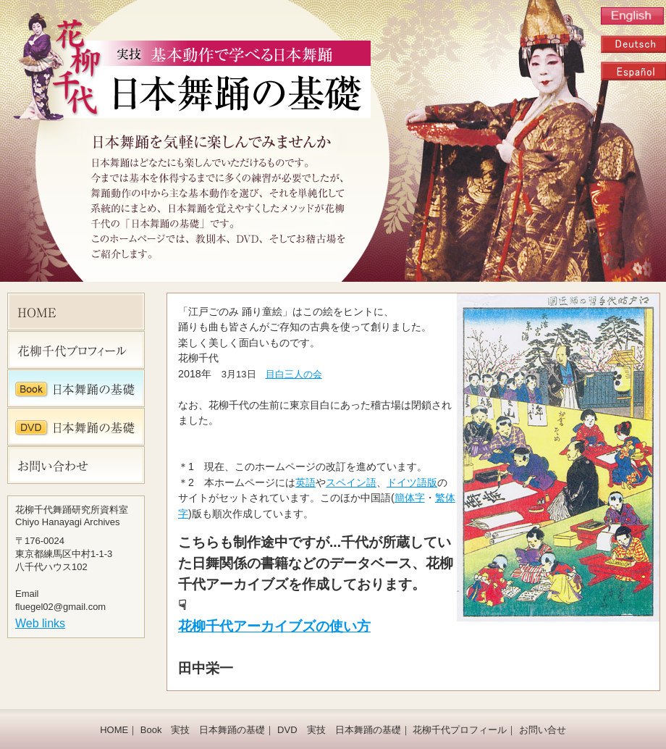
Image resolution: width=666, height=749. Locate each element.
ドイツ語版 (412, 482)
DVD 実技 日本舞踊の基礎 (338, 729)
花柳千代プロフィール (460, 729)
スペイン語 (351, 482)
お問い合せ (542, 729)
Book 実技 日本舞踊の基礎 (203, 729)
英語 (305, 482)
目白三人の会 (294, 374)
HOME (114, 729)
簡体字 (410, 497)
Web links (40, 623)
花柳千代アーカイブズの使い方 (274, 626)
